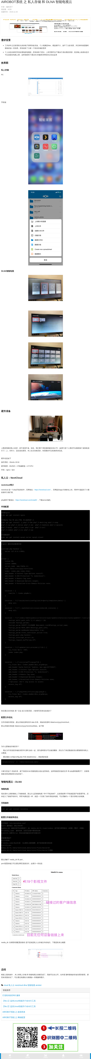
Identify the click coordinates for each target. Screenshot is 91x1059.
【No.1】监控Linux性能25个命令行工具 (19, 1001)
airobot (38, 985)
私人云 (11, 985)
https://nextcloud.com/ (42, 490)
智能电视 (31, 985)
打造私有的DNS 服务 (11, 995)
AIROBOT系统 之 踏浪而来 (13, 1012)
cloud (6, 985)
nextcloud (19, 985)
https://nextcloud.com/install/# (26, 500)
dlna (25, 985)
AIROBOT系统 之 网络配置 (13, 1017)
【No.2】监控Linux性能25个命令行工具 (19, 1006)
